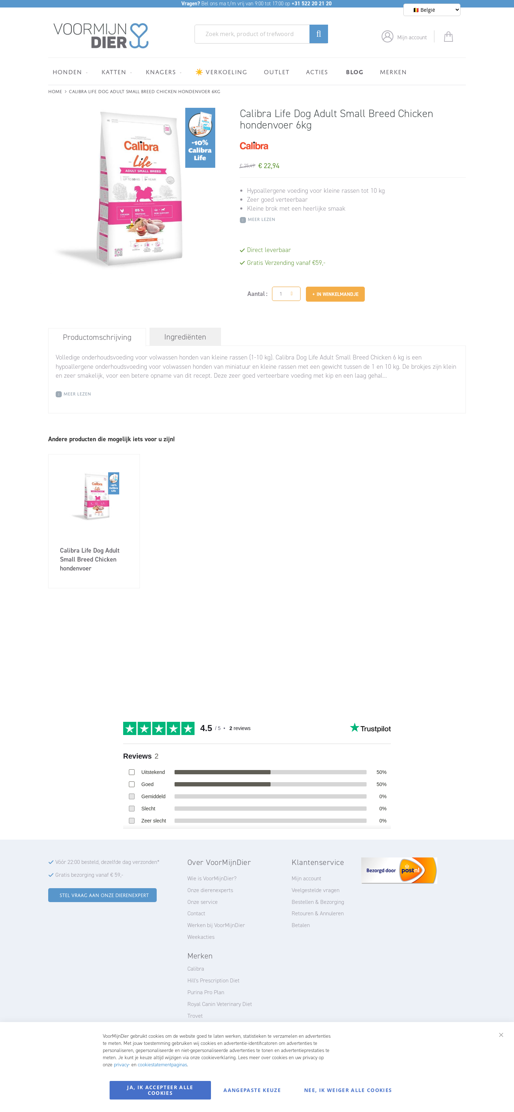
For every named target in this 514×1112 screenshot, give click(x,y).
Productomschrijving (97, 337)
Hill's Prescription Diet (213, 980)
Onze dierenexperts (210, 890)
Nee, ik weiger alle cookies (348, 1090)
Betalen (301, 925)
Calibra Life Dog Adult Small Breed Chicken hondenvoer (90, 559)
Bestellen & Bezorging (318, 902)
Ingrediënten (185, 337)
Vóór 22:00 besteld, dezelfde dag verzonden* (107, 862)
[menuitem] (68, 71)
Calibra (195, 968)
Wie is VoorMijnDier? (212, 878)
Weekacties (201, 937)
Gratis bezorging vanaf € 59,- (89, 875)
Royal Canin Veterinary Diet (219, 1004)
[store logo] (101, 36)
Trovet (195, 1016)
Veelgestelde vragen (315, 890)
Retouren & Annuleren (318, 913)
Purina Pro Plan (205, 992)
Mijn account (412, 37)
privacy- (122, 1064)
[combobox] (261, 34)
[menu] (257, 71)
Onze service (202, 902)
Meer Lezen (261, 218)
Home (55, 90)
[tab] (97, 337)
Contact (196, 913)
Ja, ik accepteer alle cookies (160, 1090)
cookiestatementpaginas (162, 1064)
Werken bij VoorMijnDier (216, 925)
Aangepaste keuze (252, 1090)
